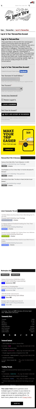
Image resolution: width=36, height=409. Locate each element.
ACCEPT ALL (17, 403)
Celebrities (13, 374)
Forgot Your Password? (9, 95)
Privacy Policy (26, 397)
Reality (12, 378)
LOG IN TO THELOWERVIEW (9, 104)
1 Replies (15, 220)
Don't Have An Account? (9, 110)
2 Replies (10, 229)
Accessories (11, 350)
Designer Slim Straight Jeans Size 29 (12, 301)
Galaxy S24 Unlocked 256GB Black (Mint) (13, 279)
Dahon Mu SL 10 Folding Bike (9, 286)
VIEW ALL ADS (5, 274)
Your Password (6, 85)
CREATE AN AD (15, 274)
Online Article (14, 355)
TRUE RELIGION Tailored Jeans (10, 294)
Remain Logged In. (8, 100)
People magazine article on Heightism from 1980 (15, 353)
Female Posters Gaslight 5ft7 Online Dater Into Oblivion (17, 232)
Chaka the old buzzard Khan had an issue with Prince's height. (17, 240)
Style (9, 346)
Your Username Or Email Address (12, 75)
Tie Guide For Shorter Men (10, 348)
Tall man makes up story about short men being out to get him (17, 215)
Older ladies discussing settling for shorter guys (15, 376)
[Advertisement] (18, 24)
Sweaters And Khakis (8, 357)
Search (29, 5)
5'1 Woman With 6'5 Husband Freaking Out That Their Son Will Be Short (17, 224)
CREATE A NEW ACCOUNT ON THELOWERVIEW (15, 114)
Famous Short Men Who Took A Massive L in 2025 (15, 162)
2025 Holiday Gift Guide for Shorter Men (13, 343)
